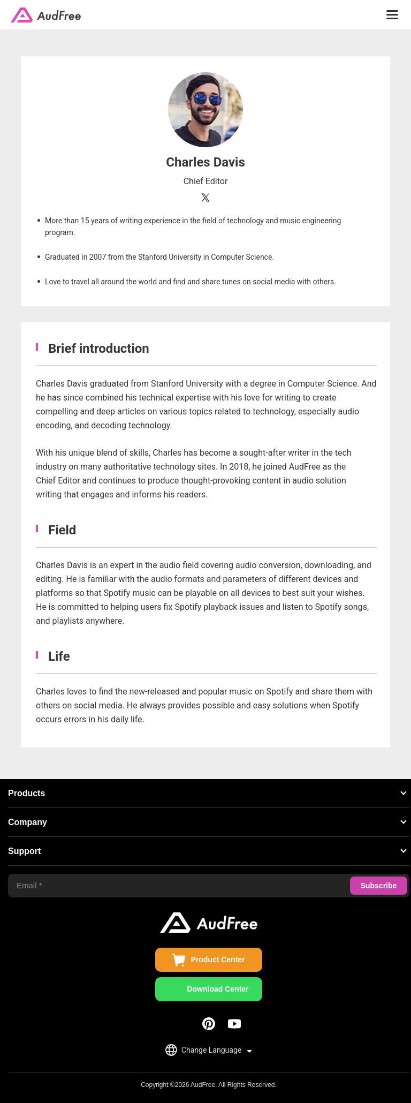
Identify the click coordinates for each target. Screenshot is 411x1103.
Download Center (217, 989)
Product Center (218, 959)
